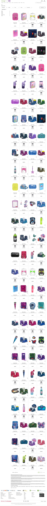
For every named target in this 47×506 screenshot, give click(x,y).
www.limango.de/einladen (33, 504)
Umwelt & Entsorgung (18, 495)
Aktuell (32, 494)
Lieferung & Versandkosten (19, 494)
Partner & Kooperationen (3, 496)
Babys (2, 11)
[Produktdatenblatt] (15, 19)
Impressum (10, 497)
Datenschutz (10, 495)
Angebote (25, 494)
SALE (2, 16)
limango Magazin (2, 495)
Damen (2, 13)
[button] (45, 1)
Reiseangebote (33, 497)
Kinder (2, 12)
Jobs (1, 497)
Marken (25, 499)
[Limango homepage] (3, 1)
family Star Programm (3, 494)
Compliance (10, 496)
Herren (2, 14)
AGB (9, 494)
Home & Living (3, 15)
